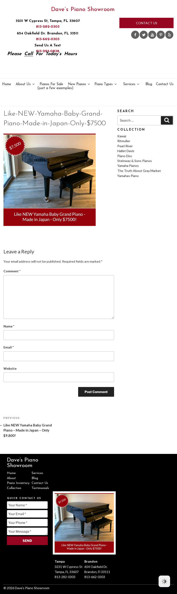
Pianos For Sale (51, 86)
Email (8, 347)
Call (28, 54)
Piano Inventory (18, 483)
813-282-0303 (47, 27)
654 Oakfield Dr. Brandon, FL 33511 (47, 33)
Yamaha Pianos (128, 166)
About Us (25, 84)
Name (8, 326)
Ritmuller (123, 141)
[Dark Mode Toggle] (164, 581)
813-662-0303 (47, 39)
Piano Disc (124, 156)
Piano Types (105, 84)
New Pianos (79, 84)
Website (10, 368)
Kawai (121, 136)
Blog (148, 84)
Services (131, 84)
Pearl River (125, 146)
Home (6, 84)
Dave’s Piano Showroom (83, 9)
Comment (12, 271)
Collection (14, 488)
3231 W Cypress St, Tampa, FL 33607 (48, 21)
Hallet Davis (125, 151)
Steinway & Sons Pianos (134, 161)
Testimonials (40, 488)
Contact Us (146, 23)
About (11, 478)
